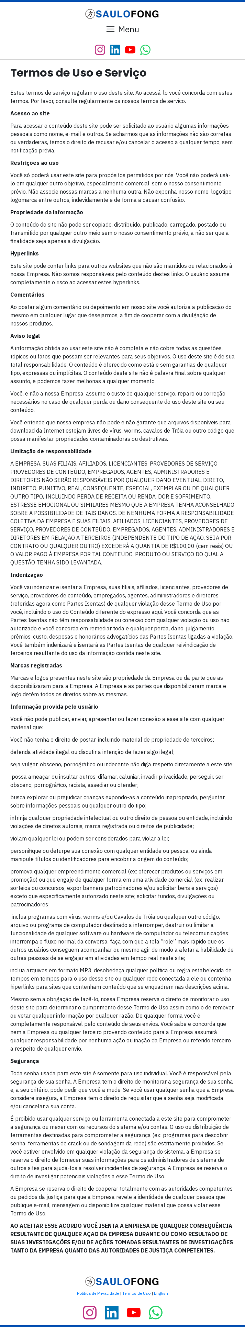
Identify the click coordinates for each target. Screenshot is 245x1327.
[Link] (100, 50)
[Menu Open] (122, 29)
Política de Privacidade (98, 1293)
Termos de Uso (136, 1293)
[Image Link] (122, 14)
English (161, 1293)
